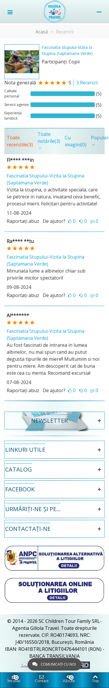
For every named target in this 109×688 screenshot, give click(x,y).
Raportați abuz (23, 221)
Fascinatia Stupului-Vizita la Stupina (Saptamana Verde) (67, 50)
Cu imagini (75, 141)
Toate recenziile (20, 141)
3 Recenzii (87, 82)
